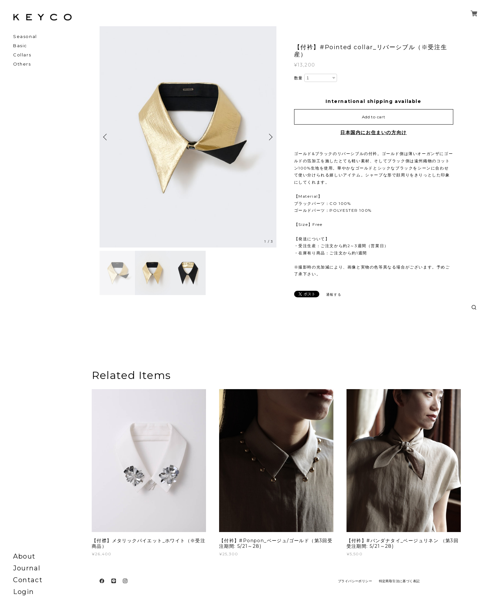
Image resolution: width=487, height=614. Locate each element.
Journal (26, 568)
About (24, 556)
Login (23, 591)
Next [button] (269, 137)
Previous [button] (106, 137)
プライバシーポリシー (355, 581)
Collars (22, 55)
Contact (28, 580)
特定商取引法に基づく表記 (399, 581)
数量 (298, 77)
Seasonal (25, 36)
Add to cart (373, 116)
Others (22, 64)
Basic (20, 46)
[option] (188, 137)
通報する (333, 294)
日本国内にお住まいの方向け (373, 132)
